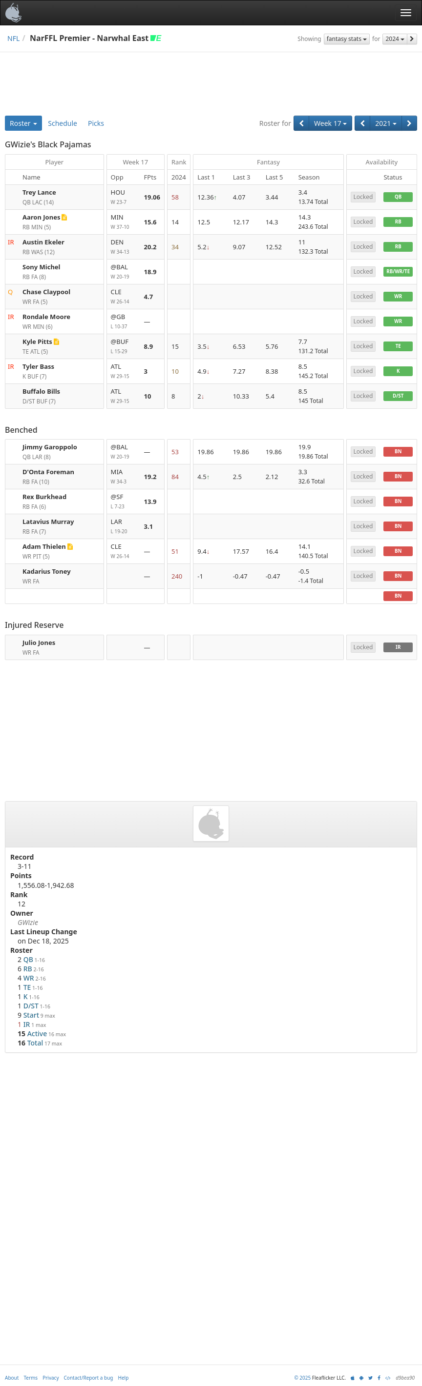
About (12, 1377)
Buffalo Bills (41, 391)
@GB (123, 321)
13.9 (150, 501)
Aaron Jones (41, 217)
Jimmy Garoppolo (49, 446)
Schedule (62, 123)
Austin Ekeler (43, 242)
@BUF (123, 346)
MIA (123, 476)
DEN (123, 247)
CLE (123, 296)
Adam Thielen (44, 546)
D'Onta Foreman (48, 471)
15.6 (150, 222)
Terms (30, 1377)
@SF (123, 501)
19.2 (150, 476)
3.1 (148, 526)
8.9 (148, 346)
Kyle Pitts (37, 341)
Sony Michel (41, 266)
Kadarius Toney (46, 571)
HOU (123, 197)
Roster (23, 123)
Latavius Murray (48, 521)
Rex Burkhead (44, 496)
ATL (123, 371)
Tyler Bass (38, 366)
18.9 (150, 271)
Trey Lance (39, 192)
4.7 (148, 296)
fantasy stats (347, 39)
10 (147, 396)
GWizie (28, 922)
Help (123, 1377)
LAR (123, 526)
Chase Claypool (46, 291)
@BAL (123, 271)
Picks (96, 123)
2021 (386, 123)
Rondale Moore (46, 316)
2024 (394, 39)
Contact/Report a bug (88, 1377)
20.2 (150, 246)
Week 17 (330, 123)
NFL (13, 38)
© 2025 (302, 1377)
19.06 (152, 197)
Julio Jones (38, 642)
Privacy (50, 1377)
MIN (123, 222)
